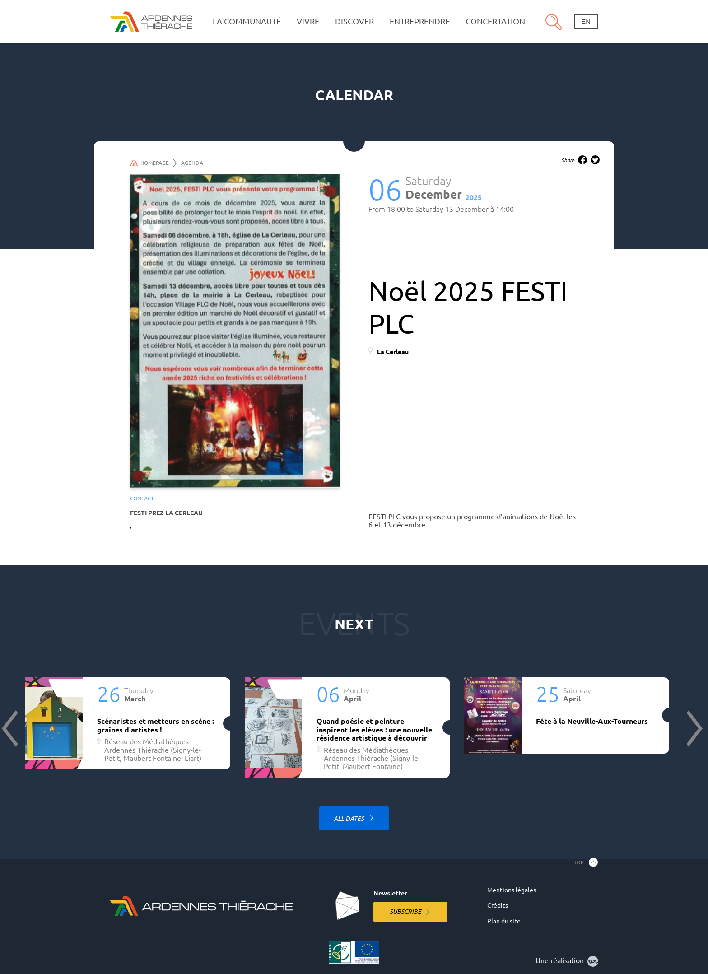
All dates (349, 818)
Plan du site (504, 921)
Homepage (153, 163)
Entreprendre (420, 21)
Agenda (192, 163)
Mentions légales (511, 890)
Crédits (497, 905)
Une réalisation (567, 961)
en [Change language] (586, 21)
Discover (354, 21)
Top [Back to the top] (579, 862)
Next (693, 728)
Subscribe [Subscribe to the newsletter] (405, 911)
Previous (11, 728)
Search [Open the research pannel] (553, 22)
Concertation (495, 21)
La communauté (247, 21)
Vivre (308, 21)
